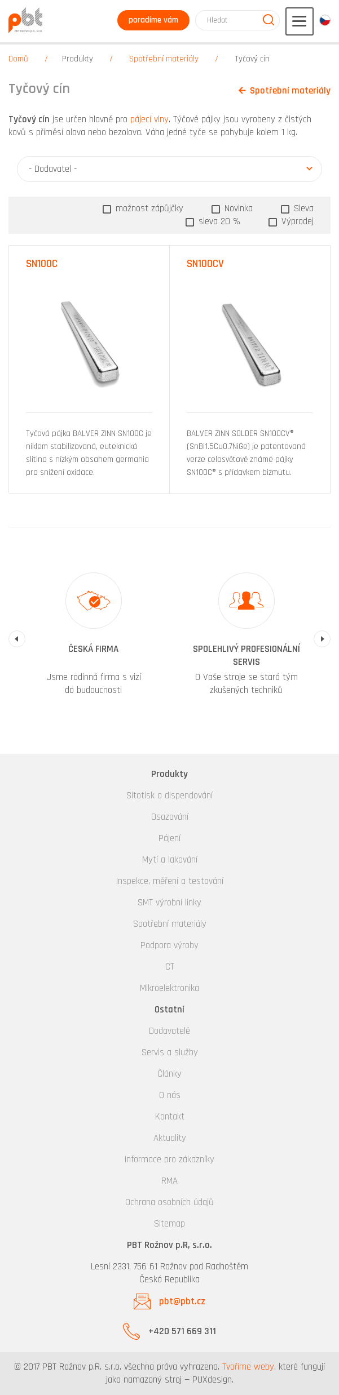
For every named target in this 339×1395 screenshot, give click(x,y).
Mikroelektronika (169, 988)
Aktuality (169, 1138)
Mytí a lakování (169, 860)
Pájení (169, 838)
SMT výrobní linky (169, 902)
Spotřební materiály (164, 59)
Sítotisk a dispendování (169, 795)
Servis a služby (170, 1052)
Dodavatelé (169, 1031)
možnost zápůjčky (148, 208)
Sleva (302, 208)
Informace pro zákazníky (169, 1159)
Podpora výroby (169, 945)
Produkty (77, 59)
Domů (18, 59)
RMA (169, 1181)
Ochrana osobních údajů (169, 1202)
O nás (169, 1095)
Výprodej (296, 221)
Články (169, 1074)
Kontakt (169, 1116)
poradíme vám (153, 20)
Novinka (237, 208)
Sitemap (169, 1224)
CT (169, 967)
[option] (93, 639)
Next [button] (322, 638)
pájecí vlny (149, 119)
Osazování (169, 817)
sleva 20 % (218, 221)
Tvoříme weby (248, 1367)
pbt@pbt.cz (182, 1301)
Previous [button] (16, 638)
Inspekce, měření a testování (169, 881)
